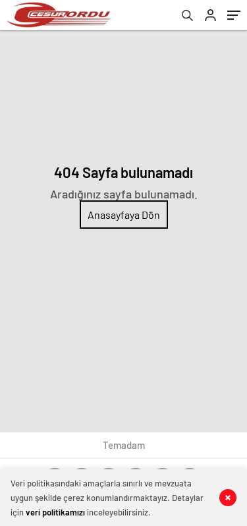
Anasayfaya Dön (124, 214)
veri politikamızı (55, 512)
